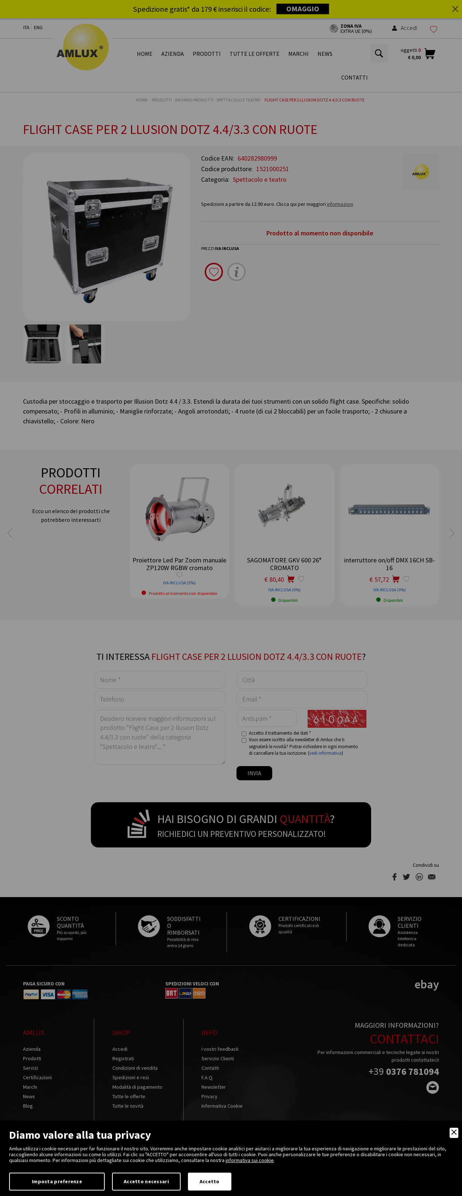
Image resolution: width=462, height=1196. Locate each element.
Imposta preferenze (57, 1181)
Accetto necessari (146, 1181)
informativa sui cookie (250, 1160)
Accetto (210, 1181)
